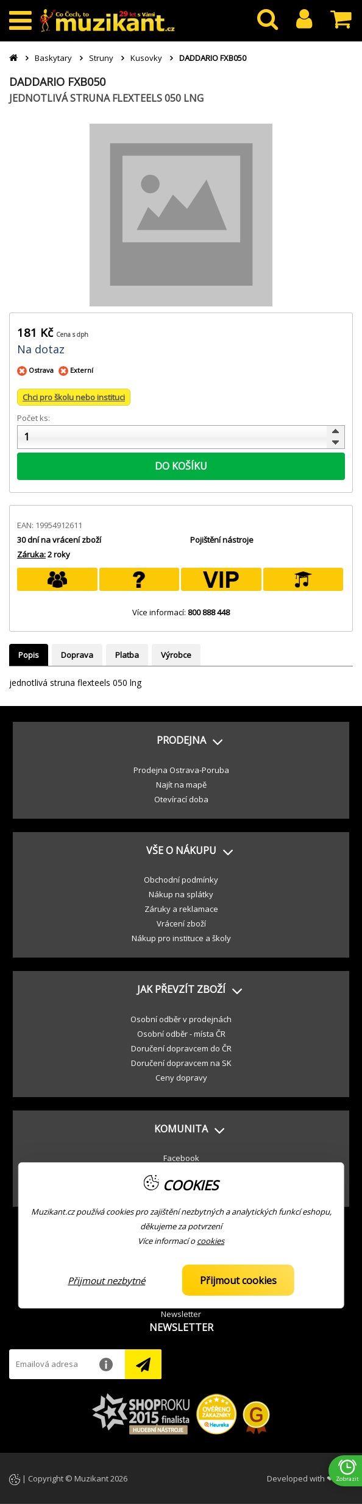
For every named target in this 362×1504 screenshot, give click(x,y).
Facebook (181, 1158)
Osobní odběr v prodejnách (181, 1019)
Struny (101, 57)
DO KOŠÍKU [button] (181, 466)
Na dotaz (41, 349)
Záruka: (31, 554)
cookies (210, 1240)
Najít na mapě (181, 784)
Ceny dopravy (181, 1077)
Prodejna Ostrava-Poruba (181, 769)
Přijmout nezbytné (106, 1280)
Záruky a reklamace (181, 908)
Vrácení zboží (181, 923)
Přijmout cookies (238, 1280)
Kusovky (146, 57)
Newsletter (181, 1313)
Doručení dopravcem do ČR (181, 1048)
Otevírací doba (181, 799)
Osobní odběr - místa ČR (181, 1033)
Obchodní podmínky (181, 879)
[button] (181, 740)
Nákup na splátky (181, 894)
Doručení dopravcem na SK (181, 1062)
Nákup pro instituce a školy (181, 938)
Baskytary (53, 57)
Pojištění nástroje (222, 539)
